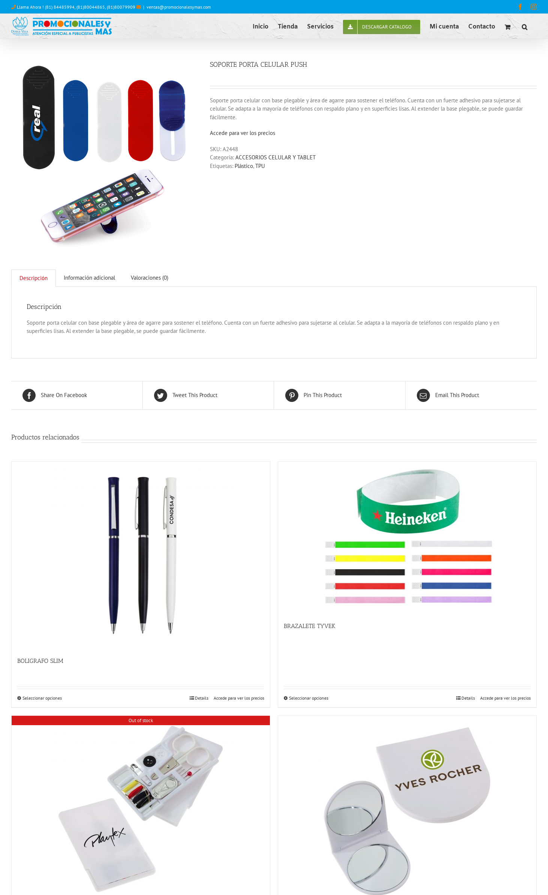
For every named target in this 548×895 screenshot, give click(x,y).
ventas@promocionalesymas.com (179, 7)
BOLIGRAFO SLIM (40, 660)
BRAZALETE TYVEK (309, 626)
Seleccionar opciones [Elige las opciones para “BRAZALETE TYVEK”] (308, 698)
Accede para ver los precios (242, 132)
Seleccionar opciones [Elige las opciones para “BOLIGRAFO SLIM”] (42, 698)
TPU (260, 165)
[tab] (33, 278)
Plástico (244, 165)
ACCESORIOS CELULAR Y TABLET (275, 157)
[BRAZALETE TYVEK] (407, 538)
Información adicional (89, 277)
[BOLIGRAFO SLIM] (141, 555)
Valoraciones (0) (149, 277)
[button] (524, 26)
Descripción (33, 278)
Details (201, 698)
